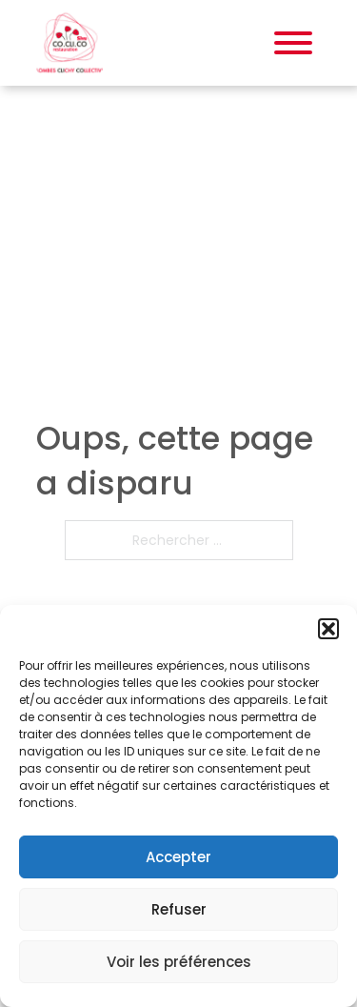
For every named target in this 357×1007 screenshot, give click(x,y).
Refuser (179, 909)
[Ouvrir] (293, 43)
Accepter (178, 857)
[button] (328, 628)
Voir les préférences (179, 962)
